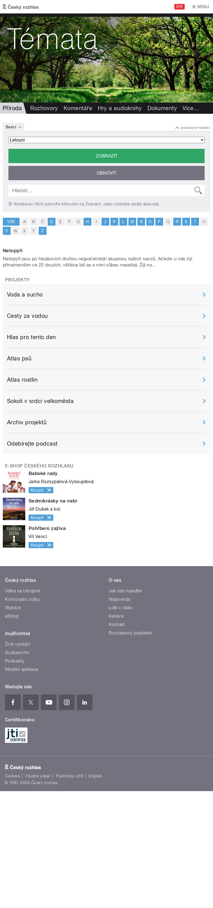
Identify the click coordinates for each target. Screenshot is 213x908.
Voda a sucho (25, 411)
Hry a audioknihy (120, 108)
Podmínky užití (69, 892)
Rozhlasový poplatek (130, 749)
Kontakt (117, 741)
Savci (11, 127)
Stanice (13, 724)
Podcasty (15, 777)
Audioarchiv (17, 769)
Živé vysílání (17, 760)
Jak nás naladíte (125, 707)
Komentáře (78, 108)
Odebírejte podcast (32, 560)
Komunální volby (22, 716)
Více (190, 108)
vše (11, 221)
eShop (11, 732)
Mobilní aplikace (21, 786)
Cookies (12, 892)
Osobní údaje (38, 892)
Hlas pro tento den (31, 454)
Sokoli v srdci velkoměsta (40, 518)
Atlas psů (19, 475)
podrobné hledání (195, 128)
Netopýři (13, 367)
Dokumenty (162, 108)
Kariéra (116, 732)
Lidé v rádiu (121, 724)
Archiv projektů (27, 539)
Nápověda (119, 716)
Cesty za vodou (27, 432)
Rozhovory (44, 108)
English (95, 892)
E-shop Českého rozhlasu (39, 582)
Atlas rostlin (22, 496)
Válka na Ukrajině (22, 707)
